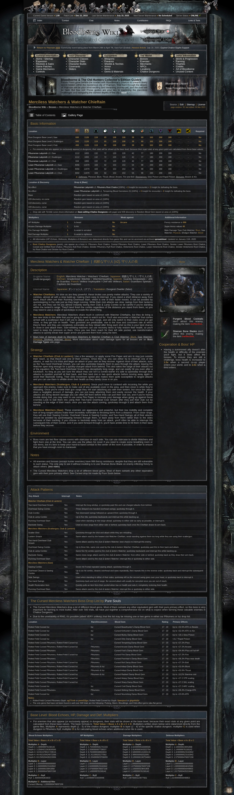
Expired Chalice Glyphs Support (175, 48)
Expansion (41, 61)
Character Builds (77, 64)
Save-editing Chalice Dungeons (93, 212)
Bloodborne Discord (176, 83)
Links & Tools (194, 20)
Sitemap (48, 58)
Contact (65, 20)
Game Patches (44, 66)
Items (107, 69)
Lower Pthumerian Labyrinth (41, 165)
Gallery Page (75, 115)
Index (39, 20)
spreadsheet (161, 239)
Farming (180, 61)
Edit (182, 104)
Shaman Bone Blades (185, 331)
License (201, 104)
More (124, 92)
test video (54, 466)
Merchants (145, 64)
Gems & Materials (113, 71)
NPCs (143, 66)
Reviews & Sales (45, 64)
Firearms (109, 61)
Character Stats (77, 61)
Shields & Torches (113, 64)
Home (39, 58)
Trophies (180, 64)
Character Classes (78, 58)
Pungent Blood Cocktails (188, 318)
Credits (179, 66)
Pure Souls (113, 601)
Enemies (145, 61)
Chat (91, 20)
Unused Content (184, 71)
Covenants (74, 66)
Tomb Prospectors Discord (180, 88)
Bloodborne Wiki (37, 107)
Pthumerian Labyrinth (38, 153)
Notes (117, 20)
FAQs (168, 20)
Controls (40, 71)
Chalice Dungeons (150, 71)
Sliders (72, 69)
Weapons (109, 58)
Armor (107, 66)
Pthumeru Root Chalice (107, 187)
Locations (145, 69)
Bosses (144, 58)
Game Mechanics (45, 69)
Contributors (142, 20)
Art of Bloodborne (185, 69)
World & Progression (187, 58)
